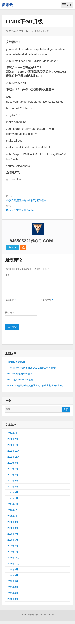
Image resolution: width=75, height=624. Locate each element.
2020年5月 (12, 545)
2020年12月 (13, 510)
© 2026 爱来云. (27, 614)
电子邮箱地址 (45, 300)
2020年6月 (12, 540)
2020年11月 (13, 516)
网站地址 (9, 312)
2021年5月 (12, 480)
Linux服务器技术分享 (39, 31)
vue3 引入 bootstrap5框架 (20, 379)
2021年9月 (12, 462)
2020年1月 (12, 551)
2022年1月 (12, 445)
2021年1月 (12, 504)
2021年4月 (12, 486)
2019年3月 (12, 599)
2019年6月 (12, 581)
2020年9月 (12, 522)
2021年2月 (12, 498)
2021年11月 (13, 457)
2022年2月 (12, 439)
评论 (7, 275)
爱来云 (7, 5)
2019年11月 (13, 557)
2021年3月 (12, 492)
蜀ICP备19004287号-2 (45, 614)
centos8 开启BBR (16, 362)
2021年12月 (13, 451)
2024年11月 (13, 433)
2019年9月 (12, 569)
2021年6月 (12, 474)
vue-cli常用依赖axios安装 (19, 373)
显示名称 (10, 300)
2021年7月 (12, 468)
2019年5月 (12, 587)
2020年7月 (12, 534)
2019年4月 (12, 593)
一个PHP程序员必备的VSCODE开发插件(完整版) (31, 368)
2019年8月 (12, 575)
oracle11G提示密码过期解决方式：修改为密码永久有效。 (35, 385)
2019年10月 (13, 563)
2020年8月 (12, 528)
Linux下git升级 (24, 21)
